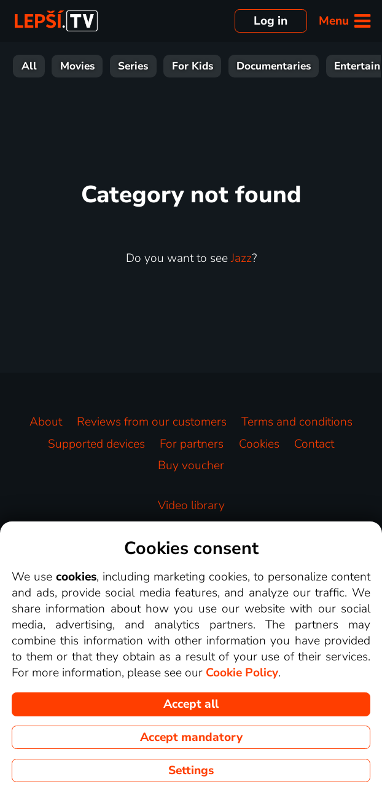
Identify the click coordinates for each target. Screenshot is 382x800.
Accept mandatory (191, 737)
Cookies (259, 444)
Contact (314, 444)
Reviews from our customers (152, 422)
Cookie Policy (242, 673)
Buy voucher (191, 465)
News (256, 66)
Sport (205, 66)
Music (308, 66)
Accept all (191, 704)
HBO (357, 66)
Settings (191, 770)
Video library (191, 505)
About (45, 422)
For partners (192, 444)
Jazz (241, 258)
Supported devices (96, 444)
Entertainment (131, 66)
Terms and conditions (297, 422)
